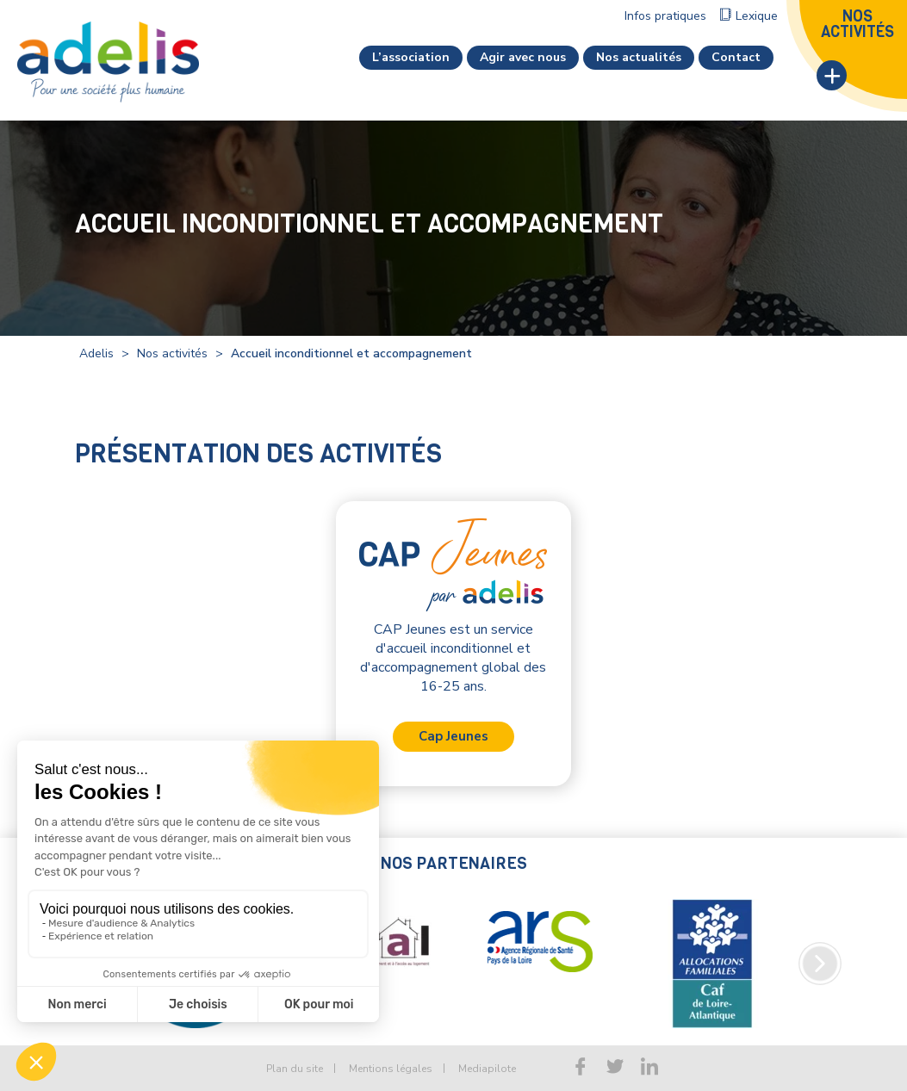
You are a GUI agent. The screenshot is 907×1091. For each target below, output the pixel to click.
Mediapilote (487, 1069)
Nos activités (172, 353)
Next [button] (820, 963)
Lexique (757, 16)
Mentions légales (390, 1069)
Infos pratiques (665, 16)
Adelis (96, 353)
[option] (475, 942)
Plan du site (294, 1069)
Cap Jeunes (453, 736)
